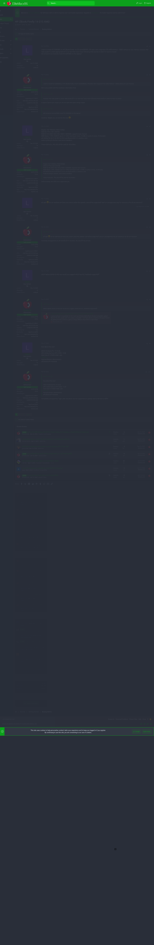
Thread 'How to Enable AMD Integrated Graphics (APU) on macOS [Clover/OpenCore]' (137, 316)
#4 (115, 338)
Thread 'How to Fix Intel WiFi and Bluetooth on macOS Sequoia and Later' (136, 265)
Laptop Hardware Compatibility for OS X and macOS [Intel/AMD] (81, 616)
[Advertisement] (11, 99)
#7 (115, 574)
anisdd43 (147, 422)
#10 (115, 734)
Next (37, 99)
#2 (115, 194)
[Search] (62, 3)
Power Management (130, 369)
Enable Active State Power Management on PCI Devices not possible (136, 387)
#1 (115, 106)
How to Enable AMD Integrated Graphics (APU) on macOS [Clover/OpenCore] (137, 375)
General (127, 356)
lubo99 (28, 24)
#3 (115, 250)
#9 (115, 646)
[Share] (112, 106)
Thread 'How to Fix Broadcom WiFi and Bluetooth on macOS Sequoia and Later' (137, 252)
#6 (115, 470)
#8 (115, 602)
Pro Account (105, 13)
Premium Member (44, 13)
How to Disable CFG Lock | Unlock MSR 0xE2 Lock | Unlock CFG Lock (137, 363)
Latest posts (129, 348)
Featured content (131, 222)
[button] (4, 3)
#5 (115, 382)
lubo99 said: (56, 199)
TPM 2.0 (53, 660)
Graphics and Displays (131, 381)
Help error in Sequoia (132, 353)
